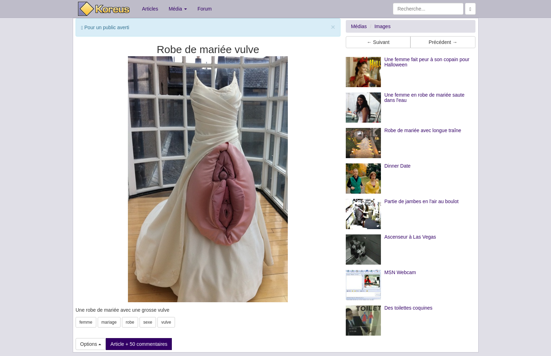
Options (90, 344)
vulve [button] (166, 322)
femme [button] (85, 322)
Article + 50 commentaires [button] (138, 344)
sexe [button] (147, 322)
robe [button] (130, 322)
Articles (150, 9)
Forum (204, 9)
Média (178, 9)
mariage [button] (109, 322)
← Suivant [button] (378, 42)
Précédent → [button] (443, 42)
